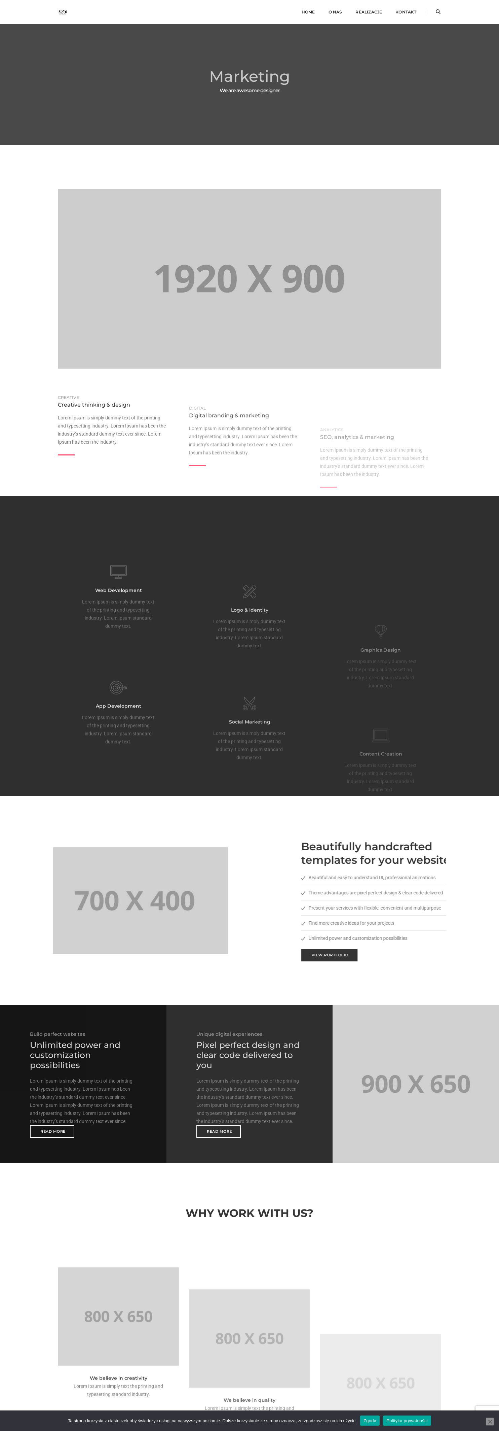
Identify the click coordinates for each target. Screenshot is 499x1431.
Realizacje (368, 11)
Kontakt (405, 11)
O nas (335, 11)
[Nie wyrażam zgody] (490, 1421)
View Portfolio (413, 955)
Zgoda (369, 1420)
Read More (53, 1131)
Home (308, 11)
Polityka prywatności (407, 1420)
